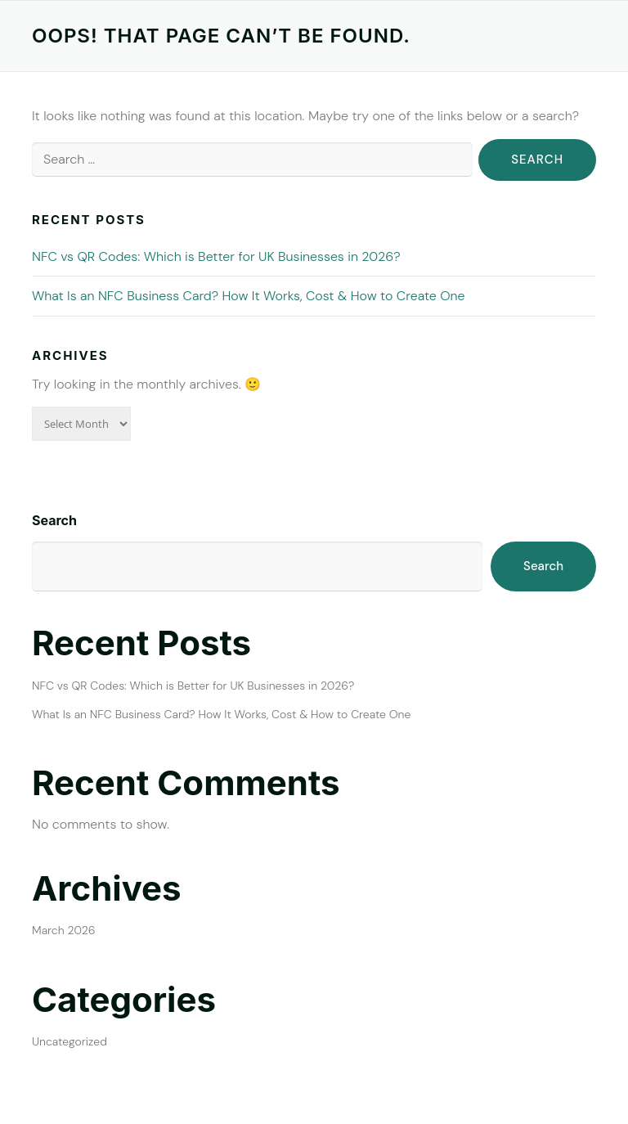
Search (54, 520)
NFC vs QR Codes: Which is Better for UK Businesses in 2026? (216, 256)
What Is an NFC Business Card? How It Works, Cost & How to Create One (248, 295)
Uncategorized (69, 1041)
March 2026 (64, 930)
